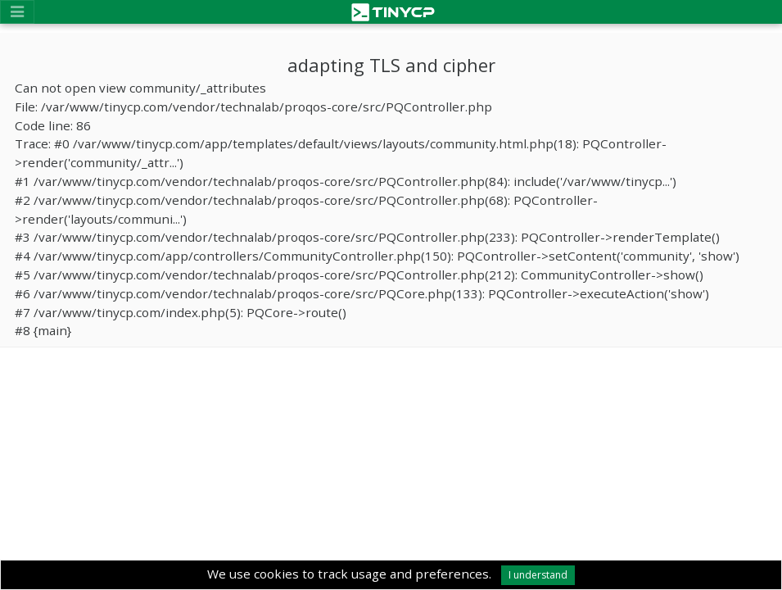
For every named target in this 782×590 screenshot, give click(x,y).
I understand (538, 575)
